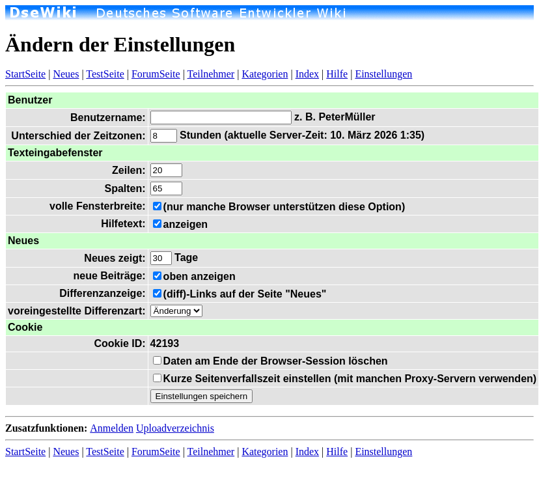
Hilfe (337, 73)
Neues (66, 73)
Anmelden (111, 428)
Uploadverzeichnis (175, 428)
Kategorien (265, 73)
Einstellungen (383, 73)
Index (307, 73)
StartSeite (25, 73)
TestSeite (105, 73)
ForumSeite (155, 73)
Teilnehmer (211, 73)
